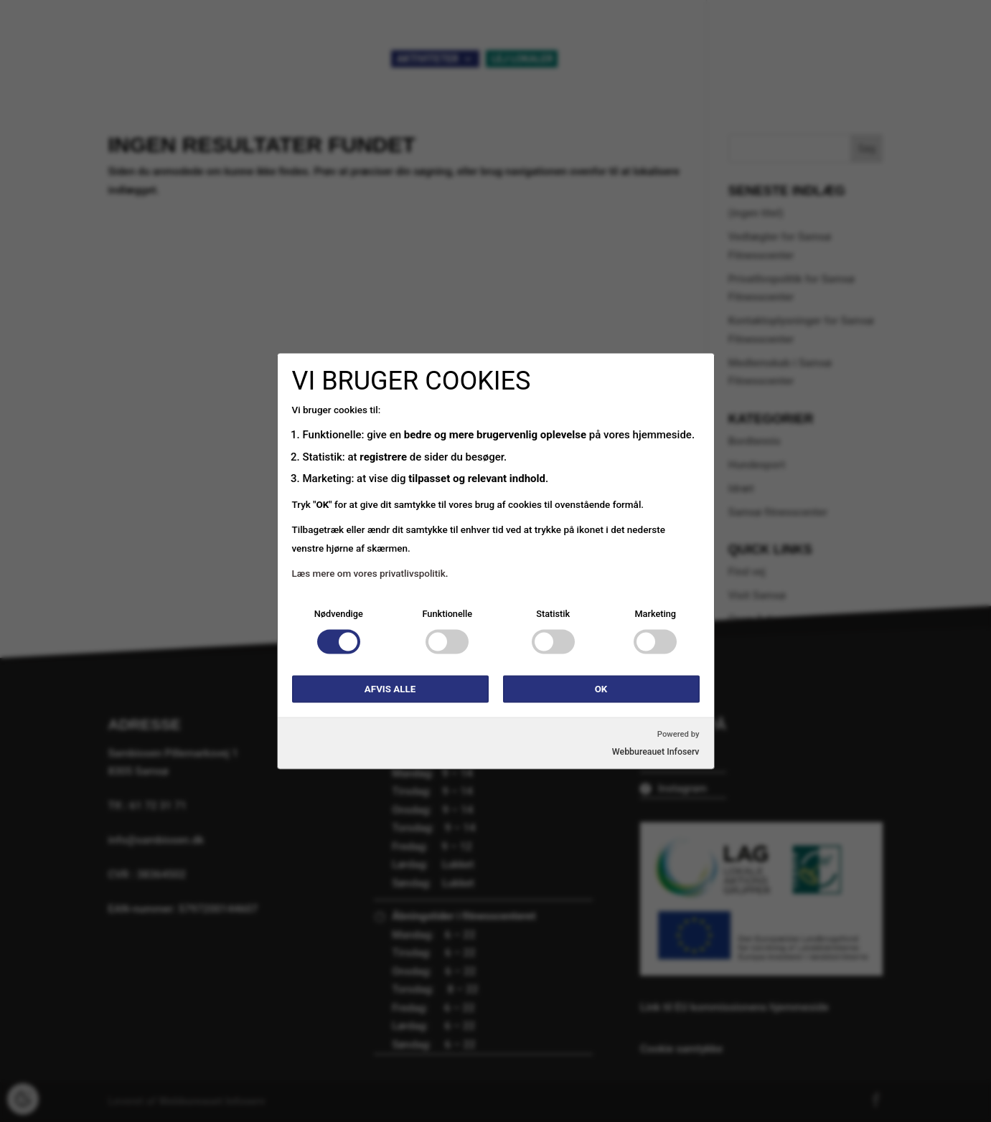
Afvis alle (390, 689)
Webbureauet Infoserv (656, 752)
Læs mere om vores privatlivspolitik (369, 573)
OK (601, 689)
